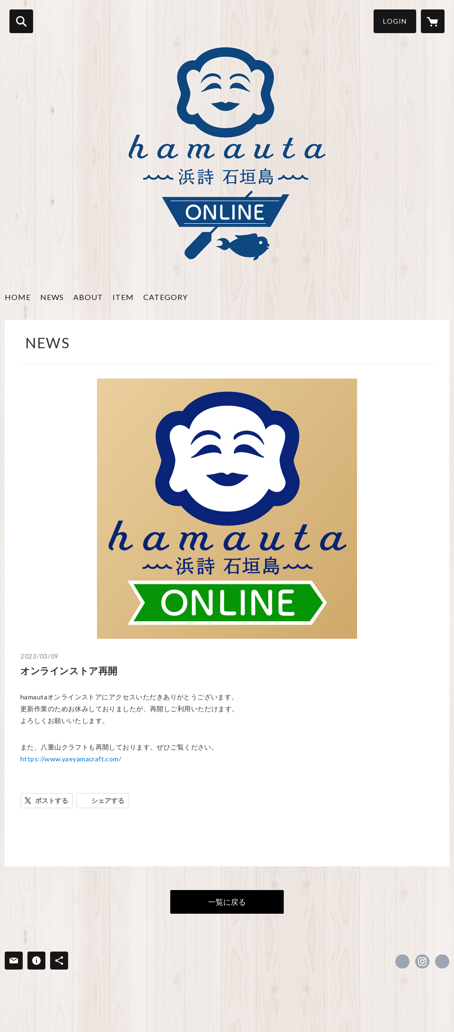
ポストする (51, 800)
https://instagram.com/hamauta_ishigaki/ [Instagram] (422, 961)
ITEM (123, 296)
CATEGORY (165, 296)
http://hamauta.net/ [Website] (442, 961)
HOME (18, 296)
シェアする (107, 800)
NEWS (52, 296)
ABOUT (88, 296)
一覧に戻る (227, 901)
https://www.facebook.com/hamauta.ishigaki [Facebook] (402, 961)
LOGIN (395, 21)
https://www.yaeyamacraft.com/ (70, 759)
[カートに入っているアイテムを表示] (433, 21)
